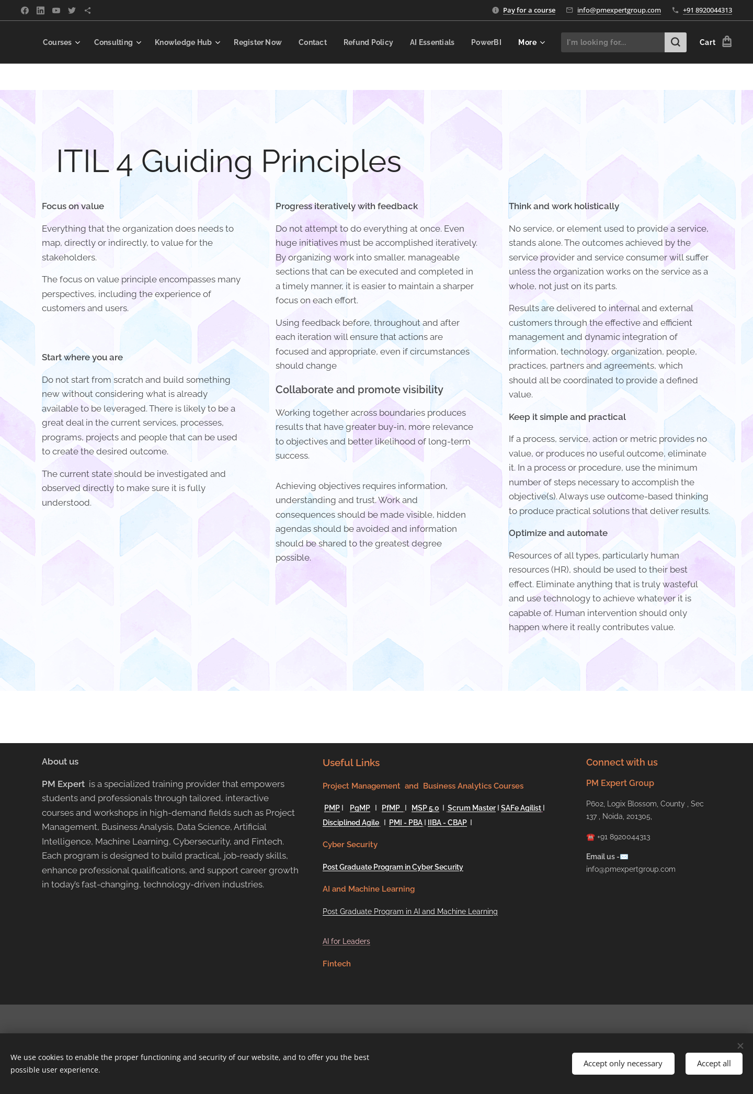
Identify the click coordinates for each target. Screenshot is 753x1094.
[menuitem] (87, 42)
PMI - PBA (406, 822)
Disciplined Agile (351, 822)
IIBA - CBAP (447, 822)
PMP (332, 808)
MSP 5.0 (425, 808)
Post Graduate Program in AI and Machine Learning (410, 911)
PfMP (392, 808)
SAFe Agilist (521, 808)
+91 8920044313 (707, 10)
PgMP (360, 808)
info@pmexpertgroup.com (619, 10)
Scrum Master (472, 808)
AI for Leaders (346, 941)
